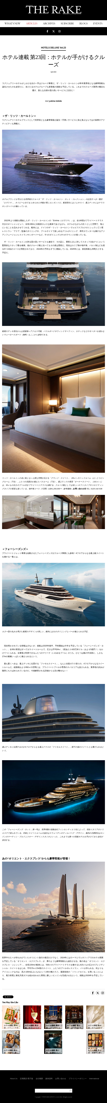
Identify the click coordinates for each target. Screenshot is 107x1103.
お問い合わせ (60, 1079)
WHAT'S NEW (12, 23)
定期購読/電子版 (26, 1079)
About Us (13, 1079)
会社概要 (39, 1079)
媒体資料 (49, 1079)
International (94, 1079)
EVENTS (97, 23)
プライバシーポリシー (78, 1079)
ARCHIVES (49, 23)
